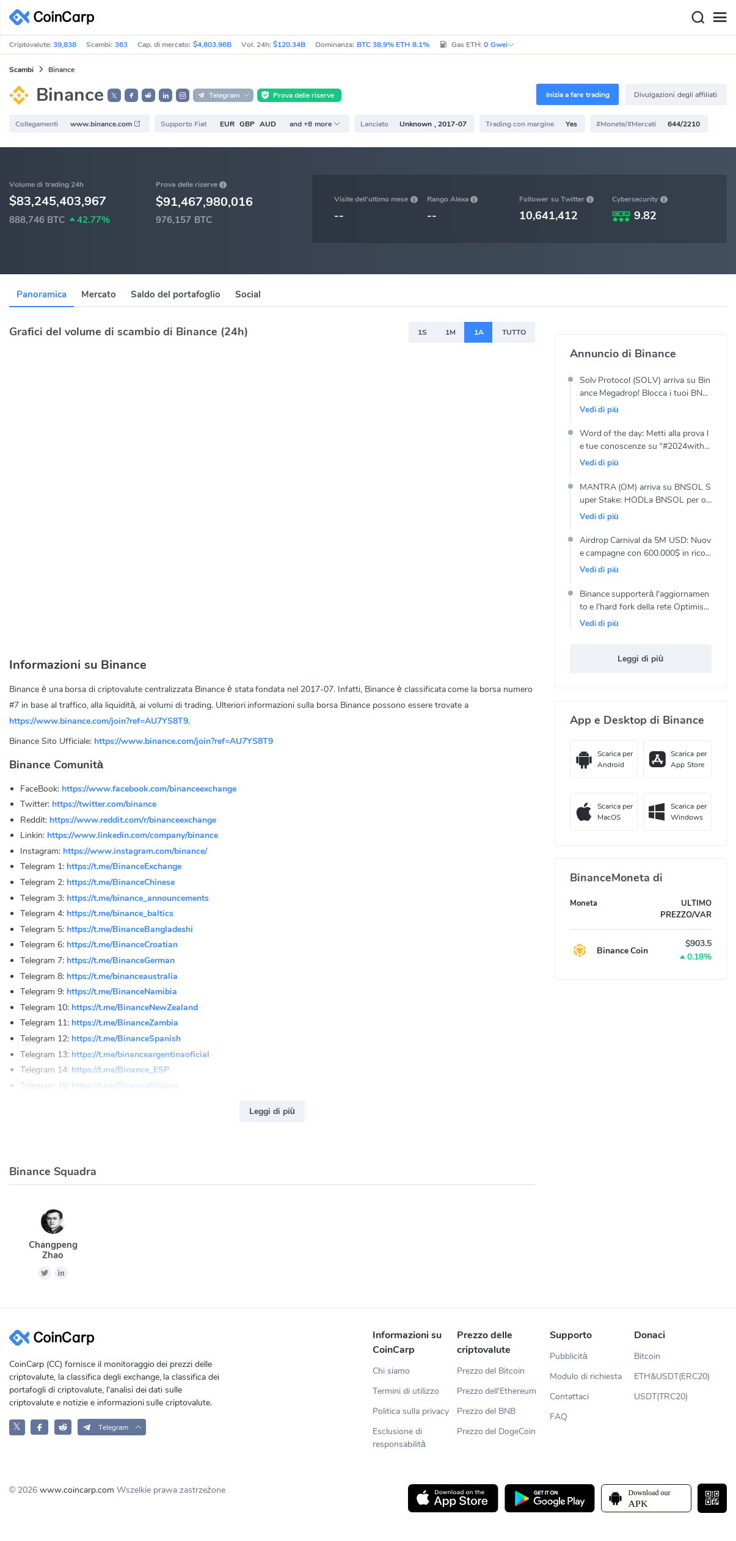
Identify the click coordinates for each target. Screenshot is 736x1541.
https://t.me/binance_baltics (120, 913)
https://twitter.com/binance (104, 804)
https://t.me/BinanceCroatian (122, 944)
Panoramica (41, 294)
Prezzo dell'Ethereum (497, 1391)
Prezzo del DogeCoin (496, 1431)
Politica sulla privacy (411, 1411)
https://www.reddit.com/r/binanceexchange (132, 820)
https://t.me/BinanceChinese (121, 882)
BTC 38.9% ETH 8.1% (393, 44)
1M (450, 332)
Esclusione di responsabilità (399, 1438)
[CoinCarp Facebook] (39, 1427)
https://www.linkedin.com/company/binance (132, 835)
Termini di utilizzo (406, 1391)
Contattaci (569, 1396)
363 (121, 44)
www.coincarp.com (77, 1490)
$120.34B (289, 44)
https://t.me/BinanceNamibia (122, 991)
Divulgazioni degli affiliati (675, 95)
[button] (131, 95)
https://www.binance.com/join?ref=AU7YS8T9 (98, 721)
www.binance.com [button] (105, 124)
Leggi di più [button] (272, 1111)
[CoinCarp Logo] (55, 17)
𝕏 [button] (114, 96)
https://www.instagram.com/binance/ (135, 851)
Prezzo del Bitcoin (491, 1371)
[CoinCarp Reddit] (63, 1427)
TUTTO (514, 332)
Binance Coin (623, 950)
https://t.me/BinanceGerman (121, 960)
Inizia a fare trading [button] (578, 95)
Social (248, 294)
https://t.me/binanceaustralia (122, 976)
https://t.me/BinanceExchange (124, 866)
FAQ (558, 1417)
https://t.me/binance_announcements (138, 898)
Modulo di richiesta (586, 1376)
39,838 (64, 44)
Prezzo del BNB (486, 1411)
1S (422, 332)
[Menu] (719, 18)
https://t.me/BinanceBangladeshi (130, 929)
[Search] (697, 18)
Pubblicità (569, 1356)
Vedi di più (599, 409)
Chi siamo (391, 1371)
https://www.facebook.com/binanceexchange (149, 789)
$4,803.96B (212, 44)
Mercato (98, 294)
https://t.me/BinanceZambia (124, 1023)
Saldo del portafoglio (175, 294)
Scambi (21, 70)
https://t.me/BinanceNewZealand (134, 1007)
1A (479, 332)
